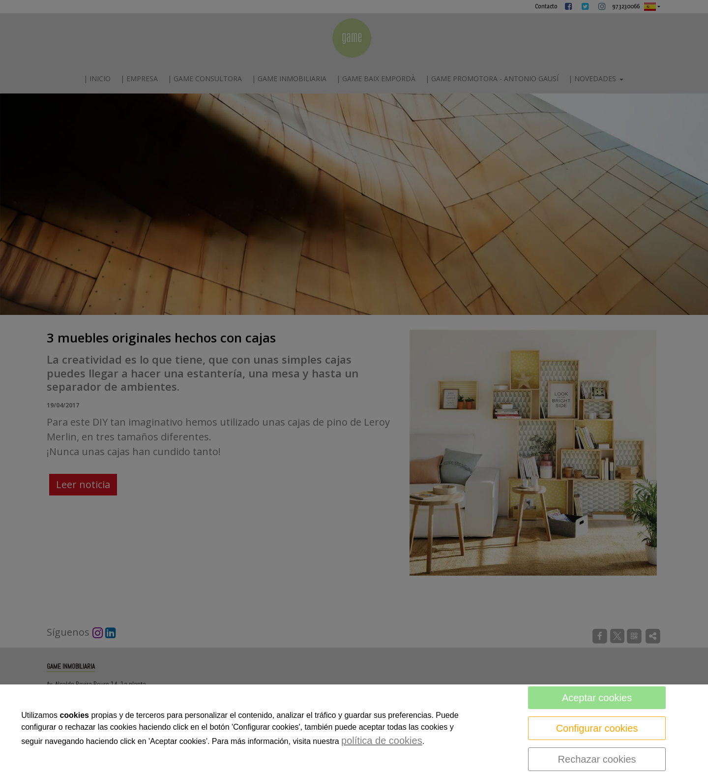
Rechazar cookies (597, 759)
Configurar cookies (597, 728)
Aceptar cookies (597, 697)
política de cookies (381, 740)
